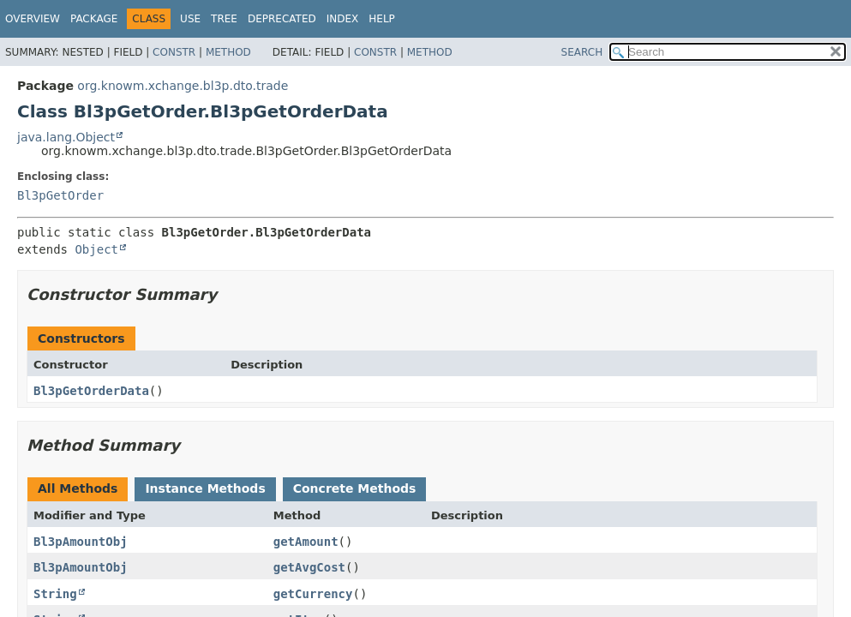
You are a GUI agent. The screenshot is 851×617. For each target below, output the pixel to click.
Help (382, 19)
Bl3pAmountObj (80, 541)
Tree (224, 19)
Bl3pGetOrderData (91, 391)
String (55, 594)
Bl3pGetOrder (60, 195)
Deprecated (282, 19)
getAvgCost (309, 567)
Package (93, 19)
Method (228, 52)
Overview (32, 19)
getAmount (306, 541)
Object (96, 249)
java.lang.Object (66, 137)
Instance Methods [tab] (205, 488)
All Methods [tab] (77, 488)
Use (190, 19)
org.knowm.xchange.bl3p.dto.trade (182, 86)
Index (343, 19)
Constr (174, 52)
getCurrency (313, 594)
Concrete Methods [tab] (355, 488)
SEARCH (582, 52)
